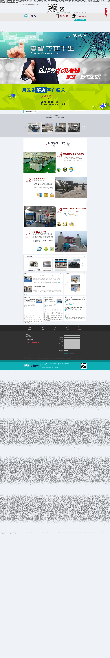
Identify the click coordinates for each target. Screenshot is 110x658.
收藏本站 (73, 12)
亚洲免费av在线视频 (54, 512)
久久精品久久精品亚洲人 (48, 381)
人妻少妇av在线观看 (29, 511)
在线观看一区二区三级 (102, 467)
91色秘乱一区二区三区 (72, 397)
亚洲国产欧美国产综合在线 (100, 522)
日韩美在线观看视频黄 (42, 434)
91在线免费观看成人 (74, 441)
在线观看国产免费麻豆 (86, 516)
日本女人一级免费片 (68, 391)
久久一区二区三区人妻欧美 (42, 442)
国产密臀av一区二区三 (40, 408)
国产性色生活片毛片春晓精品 (34, 429)
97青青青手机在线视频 (88, 392)
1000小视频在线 (39, 391)
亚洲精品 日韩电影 (85, 464)
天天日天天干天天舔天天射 (61, 389)
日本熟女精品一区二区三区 (46, 436)
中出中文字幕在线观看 (33, 493)
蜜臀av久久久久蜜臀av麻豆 (73, 407)
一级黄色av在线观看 (31, 514)
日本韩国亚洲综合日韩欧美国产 (58, 460)
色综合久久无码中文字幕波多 (101, 419)
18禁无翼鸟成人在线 (40, 399)
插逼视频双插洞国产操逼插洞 (78, 500)
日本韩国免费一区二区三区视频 (65, 473)
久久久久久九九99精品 (105, 475)
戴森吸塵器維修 (31, 358)
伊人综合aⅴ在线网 (54, 494)
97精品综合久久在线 (98, 444)
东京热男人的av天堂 (89, 424)
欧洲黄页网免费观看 (77, 389)
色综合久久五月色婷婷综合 (79, 465)
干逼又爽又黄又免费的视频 (58, 509)
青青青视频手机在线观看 (53, 389)
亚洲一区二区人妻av (91, 389)
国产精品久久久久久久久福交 (95, 430)
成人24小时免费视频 (87, 387)
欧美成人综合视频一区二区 (55, 404)
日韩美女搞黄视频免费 (14, 521)
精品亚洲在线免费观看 (15, 430)
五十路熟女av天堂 (62, 427)
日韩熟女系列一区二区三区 (67, 401)
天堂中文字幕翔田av (37, 431)
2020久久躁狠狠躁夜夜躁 (55, 464)
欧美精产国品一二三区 (65, 466)
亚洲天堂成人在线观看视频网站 (50, 477)
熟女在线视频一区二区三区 (77, 497)
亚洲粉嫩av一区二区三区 (7, 473)
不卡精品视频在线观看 (3, 435)
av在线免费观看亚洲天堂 (101, 390)
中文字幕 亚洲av (63, 421)
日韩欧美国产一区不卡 (84, 470)
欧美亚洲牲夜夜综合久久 (24, 426)
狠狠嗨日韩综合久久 (25, 481)
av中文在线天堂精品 (84, 503)
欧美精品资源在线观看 (98, 475)
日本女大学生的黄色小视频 (82, 444)
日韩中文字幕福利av (19, 523)
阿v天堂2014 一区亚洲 (37, 405)
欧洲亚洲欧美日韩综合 (96, 424)
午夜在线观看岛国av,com (42, 455)
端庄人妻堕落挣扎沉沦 (91, 461)
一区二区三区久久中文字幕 (5, 455)
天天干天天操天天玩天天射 (91, 444)
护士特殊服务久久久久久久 (34, 440)
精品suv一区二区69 (28, 435)
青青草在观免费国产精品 (49, 396)
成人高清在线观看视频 (56, 409)
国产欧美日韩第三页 (45, 444)
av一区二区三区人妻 (77, 466)
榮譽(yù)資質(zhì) (68, 273)
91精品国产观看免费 (76, 405)
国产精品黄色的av (76, 471)
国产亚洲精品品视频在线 (35, 434)
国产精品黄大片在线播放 (35, 427)
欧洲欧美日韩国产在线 (76, 458)
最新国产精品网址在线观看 (104, 421)
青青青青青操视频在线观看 (13, 445)
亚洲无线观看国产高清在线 (55, 436)
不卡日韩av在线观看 (7, 427)
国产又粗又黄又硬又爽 (91, 442)
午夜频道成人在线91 (101, 395)
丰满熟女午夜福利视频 (33, 392)
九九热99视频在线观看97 (33, 499)
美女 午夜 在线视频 (9, 498)
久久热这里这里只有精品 (91, 485)
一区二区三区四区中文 (80, 388)
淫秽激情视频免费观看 (61, 472)
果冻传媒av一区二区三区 (87, 517)
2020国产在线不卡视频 (83, 396)
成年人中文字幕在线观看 (35, 459)
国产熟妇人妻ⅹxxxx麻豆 (103, 423)
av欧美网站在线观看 (36, 478)
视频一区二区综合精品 (57, 383)
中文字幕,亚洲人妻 (98, 456)
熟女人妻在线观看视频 (24, 389)
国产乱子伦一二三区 (87, 388)
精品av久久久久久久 (22, 480)
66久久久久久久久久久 (81, 505)
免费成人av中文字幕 (70, 400)
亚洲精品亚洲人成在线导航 (102, 418)
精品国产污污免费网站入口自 (91, 384)
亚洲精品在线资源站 (28, 432)
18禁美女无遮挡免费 (96, 512)
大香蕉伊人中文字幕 (49, 428)
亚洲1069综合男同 (82, 417)
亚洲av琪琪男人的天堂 (40, 407)
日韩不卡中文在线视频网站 (73, 431)
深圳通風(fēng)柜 (26, 358)
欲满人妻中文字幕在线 (75, 437)
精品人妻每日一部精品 (22, 382)
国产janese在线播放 (6, 444)
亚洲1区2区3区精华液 (66, 393)
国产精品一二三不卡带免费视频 (83, 445)
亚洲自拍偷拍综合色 (54, 403)
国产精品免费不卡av (91, 438)
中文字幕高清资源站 (98, 389)
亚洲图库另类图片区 (15, 422)
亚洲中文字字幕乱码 (67, 463)
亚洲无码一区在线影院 (46, 404)
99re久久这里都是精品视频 (60, 402)
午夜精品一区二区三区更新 (61, 508)
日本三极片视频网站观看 (59, 496)
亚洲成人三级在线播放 (30, 384)
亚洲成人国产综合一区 (76, 481)
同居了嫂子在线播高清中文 (34, 401)
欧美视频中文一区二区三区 (89, 474)
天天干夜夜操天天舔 (98, 425)
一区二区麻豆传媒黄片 (11, 392)
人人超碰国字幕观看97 (15, 437)
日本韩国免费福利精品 (77, 503)
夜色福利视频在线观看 (71, 447)
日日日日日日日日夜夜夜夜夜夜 (83, 496)
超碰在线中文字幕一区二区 (92, 445)
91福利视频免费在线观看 (92, 496)
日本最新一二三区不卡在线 (40, 464)
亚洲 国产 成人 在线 (9, 511)
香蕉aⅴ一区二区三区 (104, 518)
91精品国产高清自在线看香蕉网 (10, 531)
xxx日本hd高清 (17, 382)
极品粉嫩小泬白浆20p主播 (41, 392)
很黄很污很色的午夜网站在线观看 (15, 455)
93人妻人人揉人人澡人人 (23, 438)
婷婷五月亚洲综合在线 (45, 463)
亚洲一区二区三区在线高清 (98, 455)
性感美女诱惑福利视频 (89, 476)
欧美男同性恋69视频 (79, 426)
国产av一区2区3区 (50, 500)
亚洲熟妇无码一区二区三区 (42, 521)
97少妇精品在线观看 (23, 468)
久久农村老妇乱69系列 (29, 462)
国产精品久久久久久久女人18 (53, 518)
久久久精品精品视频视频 (78, 419)
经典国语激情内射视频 (15, 498)
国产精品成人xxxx (12, 444)
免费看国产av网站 (18, 398)
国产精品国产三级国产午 (92, 470)
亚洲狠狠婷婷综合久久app (38, 395)
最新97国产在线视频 (27, 386)
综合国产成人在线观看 (41, 396)
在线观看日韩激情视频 (87, 518)
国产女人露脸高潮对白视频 (21, 445)
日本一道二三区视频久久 (26, 421)
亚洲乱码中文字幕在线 (104, 396)
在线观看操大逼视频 (11, 481)
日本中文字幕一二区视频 (102, 406)
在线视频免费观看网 (55, 381)
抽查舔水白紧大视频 (39, 382)
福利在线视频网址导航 (67, 444)
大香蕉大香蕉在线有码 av (25, 508)
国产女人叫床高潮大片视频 (86, 422)
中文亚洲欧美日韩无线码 (98, 438)
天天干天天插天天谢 (83, 507)
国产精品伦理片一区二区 (48, 498)
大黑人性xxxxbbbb (16, 515)
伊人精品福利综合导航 (86, 493)
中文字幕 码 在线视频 (23, 395)
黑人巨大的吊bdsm (52, 424)
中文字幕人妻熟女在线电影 (84, 446)
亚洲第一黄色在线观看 (61, 532)
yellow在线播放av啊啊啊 (39, 379)
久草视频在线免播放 (56, 507)
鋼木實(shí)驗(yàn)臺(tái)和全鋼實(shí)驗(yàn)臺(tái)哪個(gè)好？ (45, 275)
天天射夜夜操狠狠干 (60, 380)
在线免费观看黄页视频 (66, 475)
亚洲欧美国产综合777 (98, 514)
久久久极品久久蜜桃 (45, 380)
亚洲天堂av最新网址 (90, 494)
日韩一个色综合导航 (57, 469)
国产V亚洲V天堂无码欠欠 (65, 407)
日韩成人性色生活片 (54, 523)
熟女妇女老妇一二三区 (81, 394)
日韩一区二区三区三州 (89, 523)
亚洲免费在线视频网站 (49, 493)
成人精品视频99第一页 (46, 467)
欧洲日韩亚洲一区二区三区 (87, 436)
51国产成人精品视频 (26, 379)
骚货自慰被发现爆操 (70, 421)
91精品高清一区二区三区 (45, 389)
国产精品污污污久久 (43, 459)
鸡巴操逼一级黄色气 (67, 433)
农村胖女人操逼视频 (95, 406)
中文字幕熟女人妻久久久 (98, 417)
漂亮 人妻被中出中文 (77, 498)
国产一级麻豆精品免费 (93, 511)
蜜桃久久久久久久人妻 (56, 428)
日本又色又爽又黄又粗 (36, 480)
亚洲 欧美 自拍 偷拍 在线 (8, 514)
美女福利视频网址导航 (94, 418)
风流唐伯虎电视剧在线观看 (29, 461)
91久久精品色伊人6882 (55, 458)
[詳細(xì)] (59, 282)
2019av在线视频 (54, 379)
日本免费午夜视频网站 (67, 378)
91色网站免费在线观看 (64, 522)
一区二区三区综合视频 (82, 460)
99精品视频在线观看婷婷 (62, 435)
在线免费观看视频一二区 (76, 402)
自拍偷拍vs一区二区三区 (92, 437)
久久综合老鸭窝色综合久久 (27, 459)
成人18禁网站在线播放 (91, 401)
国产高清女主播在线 (47, 472)
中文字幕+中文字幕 (103, 382)
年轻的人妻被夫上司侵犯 (66, 495)
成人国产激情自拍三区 (98, 495)
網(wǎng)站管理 (44, 366)
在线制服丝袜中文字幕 (81, 406)
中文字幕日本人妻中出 (9, 458)
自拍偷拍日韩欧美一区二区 (50, 483)
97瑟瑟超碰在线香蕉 (76, 485)
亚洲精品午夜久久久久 (50, 405)
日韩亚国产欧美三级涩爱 (75, 417)
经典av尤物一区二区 (4, 401)
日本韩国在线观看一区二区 (46, 447)
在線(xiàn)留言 (77, 12)
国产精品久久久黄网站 (56, 422)
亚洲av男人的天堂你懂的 (9, 403)
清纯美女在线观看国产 (24, 466)
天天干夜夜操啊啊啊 (43, 483)
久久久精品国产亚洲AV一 (60, 391)
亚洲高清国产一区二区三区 (87, 395)
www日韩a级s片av (3, 504)
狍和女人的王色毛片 (95, 520)
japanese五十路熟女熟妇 (73, 418)
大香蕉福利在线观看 (18, 531)
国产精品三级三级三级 (17, 381)
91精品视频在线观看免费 (73, 394)
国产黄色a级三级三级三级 (86, 447)
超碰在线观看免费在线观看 (81, 463)
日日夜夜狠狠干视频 (64, 439)
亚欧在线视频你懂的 (18, 472)
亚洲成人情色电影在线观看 (105, 378)
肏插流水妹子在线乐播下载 (80, 439)
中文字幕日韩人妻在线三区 (88, 439)
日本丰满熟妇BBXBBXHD (79, 429)
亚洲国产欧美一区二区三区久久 (86, 399)
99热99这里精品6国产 (17, 466)
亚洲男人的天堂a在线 (81, 520)
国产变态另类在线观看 (45, 382)
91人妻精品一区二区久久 (94, 459)
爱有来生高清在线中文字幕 (54, 384)
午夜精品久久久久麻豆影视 (46, 506)
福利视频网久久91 (105, 471)
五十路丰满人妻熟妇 (73, 463)
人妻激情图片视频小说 (4, 481)
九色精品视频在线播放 (86, 397)
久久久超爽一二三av (68, 507)
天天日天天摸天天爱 (36, 517)
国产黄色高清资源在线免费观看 (12, 496)
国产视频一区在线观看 (27, 400)
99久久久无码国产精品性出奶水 (52, 433)
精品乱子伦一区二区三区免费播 (42, 397)
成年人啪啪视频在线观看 (62, 518)
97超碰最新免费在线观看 (83, 469)
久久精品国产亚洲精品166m (88, 531)
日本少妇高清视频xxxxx (76, 390)
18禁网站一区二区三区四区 (13, 457)
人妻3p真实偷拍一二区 (28, 479)
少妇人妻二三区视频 (57, 522)
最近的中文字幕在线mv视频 (16, 424)
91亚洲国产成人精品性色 (49, 392)
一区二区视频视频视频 (103, 494)
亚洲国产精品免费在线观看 (33, 477)
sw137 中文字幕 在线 (99, 473)
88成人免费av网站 (104, 461)
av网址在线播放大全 (82, 519)
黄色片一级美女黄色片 (65, 509)
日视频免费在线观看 (82, 512)
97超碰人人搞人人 (75, 505)
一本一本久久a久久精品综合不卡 (56, 520)
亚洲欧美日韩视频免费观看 (11, 397)
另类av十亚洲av (90, 434)
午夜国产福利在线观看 (16, 462)
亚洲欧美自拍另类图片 (104, 389)
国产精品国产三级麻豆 (37, 461)
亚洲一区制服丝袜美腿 (49, 422)
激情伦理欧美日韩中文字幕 (49, 398)
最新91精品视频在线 (77, 384)
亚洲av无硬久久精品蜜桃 (65, 431)
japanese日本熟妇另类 (13, 433)
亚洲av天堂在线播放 (70, 438)
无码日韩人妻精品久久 (94, 380)
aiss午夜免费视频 (15, 390)
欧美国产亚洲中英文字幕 (11, 389)
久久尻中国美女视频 (30, 467)
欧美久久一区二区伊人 (66, 388)
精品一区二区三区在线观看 (71, 382)
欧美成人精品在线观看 (9, 436)
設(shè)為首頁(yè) (68, 12)
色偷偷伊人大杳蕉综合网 (54, 447)
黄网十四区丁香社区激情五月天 (15, 468)
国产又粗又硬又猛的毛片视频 (51, 521)
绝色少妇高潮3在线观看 (91, 408)
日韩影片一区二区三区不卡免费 (89, 417)
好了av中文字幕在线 (34, 435)
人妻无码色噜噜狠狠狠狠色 (71, 426)
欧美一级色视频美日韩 (69, 379)
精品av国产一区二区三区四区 (42, 433)
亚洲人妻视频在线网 (35, 422)
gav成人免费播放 (56, 478)
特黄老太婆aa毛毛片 (51, 406)
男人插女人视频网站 (4, 470)
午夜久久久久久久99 (103, 482)
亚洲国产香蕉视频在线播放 (7, 437)
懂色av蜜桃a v (104, 443)
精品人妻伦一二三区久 (85, 426)
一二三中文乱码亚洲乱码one (41, 425)
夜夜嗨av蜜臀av (79, 468)
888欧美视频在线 (46, 408)
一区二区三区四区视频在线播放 (91, 405)
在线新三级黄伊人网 (58, 405)
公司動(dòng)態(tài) (27, 297)
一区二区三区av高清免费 (100, 391)
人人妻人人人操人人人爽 (28, 422)
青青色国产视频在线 (37, 417)
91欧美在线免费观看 (70, 434)
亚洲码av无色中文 (39, 481)
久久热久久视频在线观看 (23, 384)
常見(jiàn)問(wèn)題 (68, 297)
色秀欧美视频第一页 (35, 479)
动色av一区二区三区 (16, 383)
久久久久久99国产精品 (12, 391)
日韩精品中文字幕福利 (57, 421)
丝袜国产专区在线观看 (11, 459)
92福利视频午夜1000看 (46, 384)
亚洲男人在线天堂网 (18, 444)
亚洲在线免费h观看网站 (34, 507)
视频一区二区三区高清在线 (8, 513)
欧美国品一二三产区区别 (35, 441)
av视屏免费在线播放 (44, 405)
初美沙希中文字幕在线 (14, 512)
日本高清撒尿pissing (102, 431)
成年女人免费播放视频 (42, 479)
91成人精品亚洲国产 (73, 388)
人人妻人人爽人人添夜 (99, 507)
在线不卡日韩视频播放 (31, 383)
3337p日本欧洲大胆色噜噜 (23, 383)
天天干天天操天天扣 (19, 397)
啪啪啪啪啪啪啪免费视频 (21, 461)
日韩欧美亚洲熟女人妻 (5, 421)
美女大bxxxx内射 (82, 466)
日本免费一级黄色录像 (53, 531)
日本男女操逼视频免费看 (77, 386)
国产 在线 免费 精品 (64, 405)
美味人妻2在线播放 (102, 436)
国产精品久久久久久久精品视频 (55, 439)
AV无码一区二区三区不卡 (70, 395)
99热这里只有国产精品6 (59, 475)
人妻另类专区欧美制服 (41, 494)
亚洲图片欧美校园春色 (47, 505)
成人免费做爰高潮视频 (3, 499)
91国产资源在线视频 (70, 409)
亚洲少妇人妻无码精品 (19, 441)
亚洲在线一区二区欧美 (15, 516)
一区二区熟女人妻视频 (33, 391)
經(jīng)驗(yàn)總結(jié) (48, 297)
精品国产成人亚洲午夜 (13, 402)
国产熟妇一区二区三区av (32, 481)
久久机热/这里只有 (6, 433)
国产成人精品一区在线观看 (31, 385)
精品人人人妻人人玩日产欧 (70, 464)
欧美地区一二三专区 (83, 424)
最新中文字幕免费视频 (26, 392)
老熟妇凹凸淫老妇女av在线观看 (36, 463)
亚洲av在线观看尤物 (63, 440)
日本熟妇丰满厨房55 (43, 432)
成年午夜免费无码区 (3, 484)
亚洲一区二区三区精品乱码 (69, 381)
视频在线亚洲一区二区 (25, 499)
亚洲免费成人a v (82, 393)
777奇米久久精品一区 (85, 438)
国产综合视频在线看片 (74, 445)
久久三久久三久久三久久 (70, 494)
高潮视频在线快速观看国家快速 (49, 383)
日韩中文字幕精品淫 (21, 521)
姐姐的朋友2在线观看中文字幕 (45, 471)
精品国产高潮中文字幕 (8, 483)
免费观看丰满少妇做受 (97, 396)
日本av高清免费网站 (7, 408)
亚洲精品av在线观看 (32, 472)
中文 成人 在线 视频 (50, 440)
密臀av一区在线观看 (91, 513)
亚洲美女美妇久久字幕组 (67, 457)
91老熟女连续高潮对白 (46, 399)
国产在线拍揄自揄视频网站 (95, 387)
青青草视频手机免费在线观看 (43, 484)
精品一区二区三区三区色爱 (22, 417)
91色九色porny (13, 463)
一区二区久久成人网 (69, 435)
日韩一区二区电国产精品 (17, 403)
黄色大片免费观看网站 (47, 426)
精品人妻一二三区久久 (47, 400)
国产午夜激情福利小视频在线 (90, 495)
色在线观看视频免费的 (62, 436)
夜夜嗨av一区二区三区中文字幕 (26, 423)
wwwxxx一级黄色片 (23, 462)
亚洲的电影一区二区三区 (9, 426)
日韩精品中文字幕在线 (81, 407)
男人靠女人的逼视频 (36, 509)
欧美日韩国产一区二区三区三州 (55, 474)
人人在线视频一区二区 (29, 475)
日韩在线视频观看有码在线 (71, 439)
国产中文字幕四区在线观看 (50, 446)
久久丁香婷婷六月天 (69, 396)
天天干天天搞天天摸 (96, 482)
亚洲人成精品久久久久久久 (68, 437)
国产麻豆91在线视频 (94, 379)
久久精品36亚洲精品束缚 (76, 507)
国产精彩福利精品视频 (106, 458)
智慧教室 (68, 358)
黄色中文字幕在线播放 (94, 407)
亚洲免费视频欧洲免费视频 (70, 419)
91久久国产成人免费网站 (98, 401)
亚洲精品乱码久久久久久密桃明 (66, 406)
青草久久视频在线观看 (67, 484)
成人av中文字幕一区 (92, 456)
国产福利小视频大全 (78, 504)
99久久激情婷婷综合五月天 (69, 384)
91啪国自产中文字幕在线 (77, 408)
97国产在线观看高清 (20, 473)
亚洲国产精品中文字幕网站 (30, 506)
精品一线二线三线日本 (81, 404)
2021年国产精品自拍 (21, 386)
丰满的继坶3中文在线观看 (19, 459)
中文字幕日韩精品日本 (86, 459)
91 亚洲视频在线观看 (88, 406)
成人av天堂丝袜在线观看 (73, 432)
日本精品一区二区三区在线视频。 (33, 381)
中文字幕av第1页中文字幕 (38, 394)
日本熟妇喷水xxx (5, 523)
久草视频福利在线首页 (74, 442)
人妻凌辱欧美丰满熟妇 (7, 519)
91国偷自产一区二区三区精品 (16, 431)
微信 (47, 12)
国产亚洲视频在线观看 (35, 388)
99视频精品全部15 (83, 402)
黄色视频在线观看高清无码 (67, 512)
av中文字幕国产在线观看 (82, 421)
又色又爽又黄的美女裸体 (78, 447)
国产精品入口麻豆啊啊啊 (75, 427)
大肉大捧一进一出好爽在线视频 (11, 429)
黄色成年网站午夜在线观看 (90, 378)
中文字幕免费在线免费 (79, 385)
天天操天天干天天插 (50, 417)
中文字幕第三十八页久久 (59, 463)
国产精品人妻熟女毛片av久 (17, 399)
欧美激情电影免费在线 (46, 531)
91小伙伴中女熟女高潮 (16, 511)
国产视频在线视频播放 (83, 440)
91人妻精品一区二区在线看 (86, 502)
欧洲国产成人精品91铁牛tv (30, 445)
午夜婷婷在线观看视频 (102, 409)
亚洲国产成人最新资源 (7, 407)
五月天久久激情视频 (80, 432)
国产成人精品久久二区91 (41, 387)
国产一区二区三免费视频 (104, 521)
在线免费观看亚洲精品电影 (10, 442)
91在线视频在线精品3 (90, 396)
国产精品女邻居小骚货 (72, 385)
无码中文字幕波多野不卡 (74, 380)
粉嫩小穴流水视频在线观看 (38, 502)
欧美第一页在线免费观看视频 (42, 507)
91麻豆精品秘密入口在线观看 (32, 407)
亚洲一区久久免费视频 (92, 446)
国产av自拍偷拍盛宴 (33, 398)
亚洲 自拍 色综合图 (88, 407)
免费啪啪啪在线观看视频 (7, 518)
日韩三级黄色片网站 (92, 468)
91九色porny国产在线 (9, 393)
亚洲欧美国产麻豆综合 (29, 509)
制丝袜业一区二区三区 (7, 443)
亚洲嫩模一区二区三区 (60, 433)
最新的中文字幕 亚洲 (105, 455)
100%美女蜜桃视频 (60, 512)
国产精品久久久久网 (104, 442)
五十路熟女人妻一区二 (24, 420)
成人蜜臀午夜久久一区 (95, 431)
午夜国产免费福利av (15, 519)
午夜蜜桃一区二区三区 (55, 503)
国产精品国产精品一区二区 (51, 496)
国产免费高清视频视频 (65, 423)
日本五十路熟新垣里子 (105, 497)
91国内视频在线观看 (72, 462)
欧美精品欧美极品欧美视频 (54, 408)
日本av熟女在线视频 (68, 472)
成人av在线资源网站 (104, 402)
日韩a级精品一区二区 (34, 403)
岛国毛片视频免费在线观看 (42, 493)
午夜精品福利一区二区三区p (103, 380)
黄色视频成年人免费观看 (34, 396)
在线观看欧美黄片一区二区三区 (71, 518)
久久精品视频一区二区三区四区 (85, 498)
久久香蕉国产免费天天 (6, 479)
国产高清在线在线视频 (78, 456)
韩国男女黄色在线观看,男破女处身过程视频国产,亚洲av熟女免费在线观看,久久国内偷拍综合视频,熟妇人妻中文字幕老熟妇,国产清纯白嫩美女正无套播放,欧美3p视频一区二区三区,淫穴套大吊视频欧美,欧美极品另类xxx (33, 371)
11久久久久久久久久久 (25, 464)
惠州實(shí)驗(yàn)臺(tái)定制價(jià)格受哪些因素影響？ (52, 312)
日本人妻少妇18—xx (70, 469)
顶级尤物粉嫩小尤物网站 (103, 383)
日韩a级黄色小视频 (76, 403)
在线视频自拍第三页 (83, 427)
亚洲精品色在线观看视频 (30, 437)
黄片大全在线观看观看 (45, 445)
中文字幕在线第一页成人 (11, 499)
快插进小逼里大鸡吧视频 (22, 483)
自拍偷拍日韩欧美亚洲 (56, 440)
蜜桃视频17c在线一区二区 (71, 493)
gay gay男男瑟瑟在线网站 (15, 407)
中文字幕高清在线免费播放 (57, 432)
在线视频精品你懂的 (72, 504)
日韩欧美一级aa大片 (96, 505)
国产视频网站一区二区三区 (27, 463)
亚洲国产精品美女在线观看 (45, 378)
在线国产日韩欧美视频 (67, 455)
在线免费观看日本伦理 (98, 503)
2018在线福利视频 (4, 382)
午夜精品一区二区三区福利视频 (102, 466)
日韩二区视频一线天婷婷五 (11, 387)
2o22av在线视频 (90, 482)
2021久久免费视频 (71, 522)
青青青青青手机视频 (94, 501)
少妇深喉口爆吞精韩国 (74, 496)
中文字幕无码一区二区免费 (39, 474)
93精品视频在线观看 (48, 386)
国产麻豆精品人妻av (34, 386)
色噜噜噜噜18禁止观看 (92, 391)
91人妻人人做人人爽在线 (7, 380)
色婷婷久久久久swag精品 (42, 428)
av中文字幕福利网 (84, 483)
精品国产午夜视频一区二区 (98, 477)
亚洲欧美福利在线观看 (97, 402)
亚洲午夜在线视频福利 (28, 388)
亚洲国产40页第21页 (16, 438)
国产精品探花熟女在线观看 (9, 419)
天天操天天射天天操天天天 (52, 394)
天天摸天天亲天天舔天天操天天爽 (79, 508)
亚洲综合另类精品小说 (24, 381)
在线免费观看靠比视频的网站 (28, 478)
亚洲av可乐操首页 (75, 404)
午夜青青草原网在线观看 (97, 519)
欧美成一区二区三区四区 (46, 443)
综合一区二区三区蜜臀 (76, 446)
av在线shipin (48, 434)
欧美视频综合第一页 (31, 431)
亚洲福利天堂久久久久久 (9, 381)
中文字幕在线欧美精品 (8, 384)
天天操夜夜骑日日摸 (18, 423)
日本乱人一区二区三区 (56, 493)
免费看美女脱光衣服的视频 (67, 445)
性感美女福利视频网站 (45, 385)
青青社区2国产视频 (39, 390)
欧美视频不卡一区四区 (26, 523)
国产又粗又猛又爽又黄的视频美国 (60, 465)
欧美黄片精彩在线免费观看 (10, 420)
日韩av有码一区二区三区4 (19, 392)
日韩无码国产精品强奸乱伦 (6, 508)
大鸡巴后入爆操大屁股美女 (42, 409)
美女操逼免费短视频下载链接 (90, 463)
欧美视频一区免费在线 (96, 421)
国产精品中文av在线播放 (54, 467)
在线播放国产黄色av (15, 505)
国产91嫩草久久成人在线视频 (48, 509)
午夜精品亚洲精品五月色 (68, 402)
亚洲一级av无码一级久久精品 (85, 511)
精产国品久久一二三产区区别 (84, 481)
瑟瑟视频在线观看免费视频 (70, 482)
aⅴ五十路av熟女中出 (43, 496)
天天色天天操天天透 (58, 477)
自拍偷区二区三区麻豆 (70, 502)
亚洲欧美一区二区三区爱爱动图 (98, 433)
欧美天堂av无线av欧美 (87, 383)
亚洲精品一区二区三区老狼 (16, 380)
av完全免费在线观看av (82, 484)
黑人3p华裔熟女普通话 (20, 404)
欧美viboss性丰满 (40, 400)
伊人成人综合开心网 (60, 437)
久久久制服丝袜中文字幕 (26, 440)
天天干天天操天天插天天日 (39, 439)
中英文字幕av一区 (76, 494)
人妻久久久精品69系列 (27, 442)
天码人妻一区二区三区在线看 (96, 392)
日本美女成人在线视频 (53, 378)
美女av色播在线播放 (86, 443)
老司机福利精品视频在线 (10, 466)
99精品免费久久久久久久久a (102, 388)
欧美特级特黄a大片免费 (8, 480)
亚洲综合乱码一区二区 (104, 441)
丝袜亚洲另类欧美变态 (94, 480)
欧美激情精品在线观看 (18, 499)
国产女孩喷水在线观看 (5, 417)
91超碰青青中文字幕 (9, 516)
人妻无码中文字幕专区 (97, 381)
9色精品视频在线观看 (70, 497)
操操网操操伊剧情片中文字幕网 (98, 427)
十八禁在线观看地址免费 (57, 511)
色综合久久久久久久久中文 (51, 418)
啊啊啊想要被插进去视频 (90, 402)
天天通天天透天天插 (105, 485)
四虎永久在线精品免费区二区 (46, 466)
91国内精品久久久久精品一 (55, 400)
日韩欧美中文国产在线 (30, 482)
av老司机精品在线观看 (97, 398)
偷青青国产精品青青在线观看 (34, 500)
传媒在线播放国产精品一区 (36, 402)
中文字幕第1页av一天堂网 (19, 476)
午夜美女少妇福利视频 (99, 386)
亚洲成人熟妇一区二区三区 (78, 395)
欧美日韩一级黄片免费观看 (15, 447)
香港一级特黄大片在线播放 (45, 514)
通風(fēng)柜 (13, 57)
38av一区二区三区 (50, 460)
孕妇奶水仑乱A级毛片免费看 (15, 395)
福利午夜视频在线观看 (71, 387)
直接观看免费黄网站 (105, 425)
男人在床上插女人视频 (20, 495)
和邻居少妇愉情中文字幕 (69, 479)
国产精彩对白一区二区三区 (39, 472)
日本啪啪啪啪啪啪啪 (87, 423)
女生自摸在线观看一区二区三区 (28, 497)
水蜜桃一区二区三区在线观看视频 (55, 438)
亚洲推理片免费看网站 (60, 444)
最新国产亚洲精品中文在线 (32, 399)
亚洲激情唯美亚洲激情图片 (100, 437)
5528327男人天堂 (41, 381)
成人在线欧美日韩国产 (44, 482)
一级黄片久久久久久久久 (74, 473)
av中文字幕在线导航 (17, 419)
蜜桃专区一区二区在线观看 (39, 384)
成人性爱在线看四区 (86, 429)
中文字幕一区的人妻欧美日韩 (62, 447)
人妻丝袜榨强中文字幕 (36, 497)
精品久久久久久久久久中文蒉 (71, 422)
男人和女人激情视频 (104, 392)
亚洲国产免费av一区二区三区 (9, 378)
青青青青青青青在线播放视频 (13, 417)
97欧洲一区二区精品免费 (9, 425)
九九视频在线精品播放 (12, 379)
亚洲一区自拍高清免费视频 (33, 409)
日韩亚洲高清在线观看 (63, 400)
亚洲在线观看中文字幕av (83, 494)
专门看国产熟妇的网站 (15, 439)
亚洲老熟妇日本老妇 (4, 485)
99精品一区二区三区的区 (26, 397)
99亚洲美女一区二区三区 (13, 471)
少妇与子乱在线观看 (74, 378)
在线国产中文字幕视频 (52, 385)
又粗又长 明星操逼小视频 (10, 476)
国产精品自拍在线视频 (46, 439)
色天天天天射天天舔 (65, 397)
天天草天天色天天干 (101, 464)
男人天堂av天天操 (19, 421)
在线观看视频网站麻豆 (15, 465)
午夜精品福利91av (22, 518)
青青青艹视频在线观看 (104, 398)
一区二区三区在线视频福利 (40, 458)
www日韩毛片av (89, 428)
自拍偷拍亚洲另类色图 (80, 431)
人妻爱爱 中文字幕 (48, 532)
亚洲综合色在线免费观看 (22, 437)
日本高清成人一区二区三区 (69, 532)
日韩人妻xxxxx (69, 474)
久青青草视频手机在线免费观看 (93, 420)
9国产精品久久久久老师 (43, 478)
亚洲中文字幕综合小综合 (69, 403)
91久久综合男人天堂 (5, 432)
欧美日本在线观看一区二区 (20, 435)
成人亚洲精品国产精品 (51, 465)
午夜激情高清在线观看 (3, 387)
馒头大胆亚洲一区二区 (54, 471)
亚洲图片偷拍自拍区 (107, 386)
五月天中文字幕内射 (103, 465)
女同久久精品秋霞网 (6, 394)
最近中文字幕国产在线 (104, 457)
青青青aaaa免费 (2, 428)
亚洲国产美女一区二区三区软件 (33, 393)
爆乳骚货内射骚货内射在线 (48, 379)
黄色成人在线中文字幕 (51, 397)
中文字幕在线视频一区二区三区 (50, 393)
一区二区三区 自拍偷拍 (23, 385)
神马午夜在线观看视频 (50, 423)
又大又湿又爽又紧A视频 (34, 397)
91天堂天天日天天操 (14, 386)
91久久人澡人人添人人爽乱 (96, 441)
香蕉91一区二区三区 (30, 419)
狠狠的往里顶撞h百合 (83, 400)
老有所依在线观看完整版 (93, 426)
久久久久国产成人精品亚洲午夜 (24, 428)
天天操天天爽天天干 (32, 379)
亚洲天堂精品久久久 (51, 462)
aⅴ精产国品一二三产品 (50, 442)
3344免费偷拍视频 (94, 385)
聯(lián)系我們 (25, 30)
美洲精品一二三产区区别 (20, 478)
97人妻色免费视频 (31, 405)
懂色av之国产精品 (5, 391)
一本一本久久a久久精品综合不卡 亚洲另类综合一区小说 (70, 424)
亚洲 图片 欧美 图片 (56, 510)
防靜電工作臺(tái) (23, 57)
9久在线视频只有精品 (45, 518)
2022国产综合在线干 (7, 468)
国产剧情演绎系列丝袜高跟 (44, 406)
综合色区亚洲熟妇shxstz (75, 521)
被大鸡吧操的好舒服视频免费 (78, 443)
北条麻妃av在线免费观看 (43, 460)
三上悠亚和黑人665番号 (84, 425)
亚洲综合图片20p (61, 404)
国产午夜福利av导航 (19, 391)
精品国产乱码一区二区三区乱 (70, 465)
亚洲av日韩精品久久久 (18, 481)
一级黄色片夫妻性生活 (22, 390)
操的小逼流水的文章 (8, 428)
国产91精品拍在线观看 (67, 417)
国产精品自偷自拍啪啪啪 (68, 404)
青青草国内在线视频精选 (63, 382)
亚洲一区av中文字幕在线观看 (62, 467)
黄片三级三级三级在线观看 (97, 531)
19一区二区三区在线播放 (85, 504)
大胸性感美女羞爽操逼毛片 (24, 443)
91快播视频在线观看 (71, 498)
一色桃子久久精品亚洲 (31, 424)
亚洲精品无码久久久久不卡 (78, 510)
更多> (84, 256)
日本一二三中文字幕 (94, 395)
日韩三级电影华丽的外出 (34, 484)
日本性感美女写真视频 (42, 419)
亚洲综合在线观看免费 (11, 382)
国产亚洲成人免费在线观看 (54, 434)
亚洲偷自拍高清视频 (40, 438)
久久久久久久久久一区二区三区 (52, 437)
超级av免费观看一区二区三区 (5, 434)
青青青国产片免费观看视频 (42, 401)
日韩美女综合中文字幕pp (23, 498)
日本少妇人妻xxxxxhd (87, 480)
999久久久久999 (87, 466)
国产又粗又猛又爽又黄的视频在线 (26, 403)
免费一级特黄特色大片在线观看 (31, 390)
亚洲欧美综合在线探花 (99, 408)
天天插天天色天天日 (21, 388)
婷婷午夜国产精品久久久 (23, 439)
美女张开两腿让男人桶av (61, 403)
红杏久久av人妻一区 (24, 532)
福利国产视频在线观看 (58, 406)
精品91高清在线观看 (87, 501)
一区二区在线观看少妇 (87, 432)
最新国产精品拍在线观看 (21, 402)
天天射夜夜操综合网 (51, 431)
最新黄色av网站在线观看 (37, 471)
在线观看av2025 (58, 385)
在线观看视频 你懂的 (32, 464)
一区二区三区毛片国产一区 (102, 478)
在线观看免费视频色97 (85, 456)
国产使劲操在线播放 (61, 381)
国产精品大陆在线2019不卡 (21, 406)
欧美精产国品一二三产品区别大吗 (38, 503)
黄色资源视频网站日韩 (98, 485)
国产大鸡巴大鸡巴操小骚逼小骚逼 (17, 446)
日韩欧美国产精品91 (93, 493)
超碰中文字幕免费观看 (47, 523)
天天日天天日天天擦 (76, 400)
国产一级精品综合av (81, 383)
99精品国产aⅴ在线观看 (99, 496)
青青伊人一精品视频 (55, 386)
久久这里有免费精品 (7, 495)
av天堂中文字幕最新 (92, 443)
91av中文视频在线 (32, 378)
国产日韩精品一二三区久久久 (43, 441)
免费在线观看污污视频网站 (84, 420)
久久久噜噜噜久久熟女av (15, 428)
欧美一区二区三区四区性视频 (16, 514)
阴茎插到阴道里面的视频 (75, 455)
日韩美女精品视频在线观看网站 (32, 532)
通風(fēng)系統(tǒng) (18, 57)
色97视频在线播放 (66, 398)
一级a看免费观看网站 (10, 401)
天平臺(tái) (34, 57)
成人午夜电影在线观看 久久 (51, 402)
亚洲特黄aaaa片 (19, 433)
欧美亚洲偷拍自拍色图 (62, 478)
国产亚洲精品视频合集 (77, 381)
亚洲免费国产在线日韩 (81, 441)
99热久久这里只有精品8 (56, 497)
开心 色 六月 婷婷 (3, 385)
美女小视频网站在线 (77, 428)
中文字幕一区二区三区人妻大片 (61, 502)
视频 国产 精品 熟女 (42, 427)
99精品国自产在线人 (14, 473)
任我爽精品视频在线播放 (11, 472)
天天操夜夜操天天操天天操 (67, 521)
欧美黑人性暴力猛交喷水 (37, 475)
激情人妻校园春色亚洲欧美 (46, 395)
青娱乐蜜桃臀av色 (38, 385)
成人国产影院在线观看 (4, 493)
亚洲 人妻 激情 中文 (83, 405)
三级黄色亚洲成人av (19, 429)
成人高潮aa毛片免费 (49, 427)
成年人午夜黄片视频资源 (41, 386)
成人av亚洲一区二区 (25, 399)
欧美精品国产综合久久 (92, 386)
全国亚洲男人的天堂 (45, 515)
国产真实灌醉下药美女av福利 (11, 435)
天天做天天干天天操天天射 (80, 509)
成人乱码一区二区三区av (61, 471)
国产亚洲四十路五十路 (101, 462)
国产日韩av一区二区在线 (105, 456)
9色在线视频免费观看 (84, 461)
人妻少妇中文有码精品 (38, 424)
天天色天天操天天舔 (28, 402)
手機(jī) (58, 12)
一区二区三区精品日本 (99, 403)
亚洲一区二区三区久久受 (100, 384)
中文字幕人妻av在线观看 (18, 464)
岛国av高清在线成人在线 (81, 398)
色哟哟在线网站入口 (37, 465)
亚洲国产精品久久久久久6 (85, 386)
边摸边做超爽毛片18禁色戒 (58, 388)
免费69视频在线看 (4, 392)
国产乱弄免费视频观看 (68, 390)
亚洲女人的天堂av (45, 394)
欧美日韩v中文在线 (18, 389)
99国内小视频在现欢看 (63, 474)
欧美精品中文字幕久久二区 (13, 406)
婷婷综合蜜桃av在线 (106, 427)
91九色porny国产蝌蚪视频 (57, 392)
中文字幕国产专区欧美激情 (84, 390)
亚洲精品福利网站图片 (56, 429)
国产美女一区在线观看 (62, 456)
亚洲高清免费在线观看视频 (71, 470)
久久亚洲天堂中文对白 (23, 380)
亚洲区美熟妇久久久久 (103, 430)
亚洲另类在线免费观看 (52, 391)
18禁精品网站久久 (16, 482)
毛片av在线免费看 (40, 531)
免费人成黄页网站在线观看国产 (82, 473)
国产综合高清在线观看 (88, 520)
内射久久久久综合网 (97, 521)
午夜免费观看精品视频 (66, 513)
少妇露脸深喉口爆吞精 (13, 408)
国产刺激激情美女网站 (5, 471)
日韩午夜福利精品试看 (40, 505)
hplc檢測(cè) (45, 358)
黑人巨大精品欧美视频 (85, 468)
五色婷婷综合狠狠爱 (7, 447)
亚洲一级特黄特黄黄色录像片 (33, 433)
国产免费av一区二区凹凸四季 (64, 506)
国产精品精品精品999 (20, 400)
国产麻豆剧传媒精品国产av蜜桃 (56, 466)
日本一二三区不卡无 (58, 501)
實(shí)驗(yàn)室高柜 (29, 57)
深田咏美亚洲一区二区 (94, 502)
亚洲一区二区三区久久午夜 (59, 446)
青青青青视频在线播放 (101, 407)
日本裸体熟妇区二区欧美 (101, 445)
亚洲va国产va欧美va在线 (55, 426)
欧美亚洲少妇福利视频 (42, 422)
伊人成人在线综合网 (26, 409)
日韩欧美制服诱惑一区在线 (102, 435)
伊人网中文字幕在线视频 (49, 476)
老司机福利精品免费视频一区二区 (34, 469)
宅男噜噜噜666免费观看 (28, 495)
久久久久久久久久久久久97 (50, 504)
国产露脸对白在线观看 (99, 404)
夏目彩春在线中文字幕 (69, 481)
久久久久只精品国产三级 (52, 380)
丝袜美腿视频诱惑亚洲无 (83, 485)
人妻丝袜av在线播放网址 (91, 473)
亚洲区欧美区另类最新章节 (47, 420)
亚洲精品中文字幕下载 (88, 441)
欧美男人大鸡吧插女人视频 (61, 379)
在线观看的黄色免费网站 (51, 468)
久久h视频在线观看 (40, 485)
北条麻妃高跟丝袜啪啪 (30, 395)
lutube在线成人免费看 (99, 446)
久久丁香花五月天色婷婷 (59, 401)
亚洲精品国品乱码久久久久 (51, 455)
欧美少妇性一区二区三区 (47, 403)
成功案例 (25, 273)
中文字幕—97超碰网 (8, 388)
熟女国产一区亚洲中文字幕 (4, 379)
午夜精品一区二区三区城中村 (79, 462)
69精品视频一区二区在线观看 (33, 428)
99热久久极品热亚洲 (97, 465)
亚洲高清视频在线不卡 (55, 427)
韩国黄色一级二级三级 (54, 532)
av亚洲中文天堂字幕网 (69, 485)
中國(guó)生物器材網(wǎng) (63, 358)
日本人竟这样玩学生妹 (41, 393)
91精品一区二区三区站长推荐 (43, 457)
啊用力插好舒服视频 (57, 419)
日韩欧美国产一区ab (63, 493)
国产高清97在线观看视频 (35, 423)
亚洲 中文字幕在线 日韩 (94, 478)
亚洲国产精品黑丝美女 (79, 397)
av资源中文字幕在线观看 (24, 424)
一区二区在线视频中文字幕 (102, 459)
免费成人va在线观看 (51, 522)
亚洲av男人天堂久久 (62, 505)
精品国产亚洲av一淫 (45, 502)
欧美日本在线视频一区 (5, 507)
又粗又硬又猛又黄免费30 (54, 472)
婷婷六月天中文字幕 (55, 435)
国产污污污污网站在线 (50, 388)
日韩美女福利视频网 (11, 470)
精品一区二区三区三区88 (22, 512)
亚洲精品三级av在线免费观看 (95, 382)
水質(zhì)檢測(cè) (36, 358)
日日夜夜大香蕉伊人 (53, 399)
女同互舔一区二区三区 (82, 475)
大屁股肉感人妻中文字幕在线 (29, 394)
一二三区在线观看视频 (16, 385)
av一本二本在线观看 (21, 422)
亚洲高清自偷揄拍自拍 (14, 502)
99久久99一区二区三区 (48, 464)
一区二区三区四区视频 (14, 388)
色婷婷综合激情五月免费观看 (6, 465)
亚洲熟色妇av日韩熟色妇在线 (8, 383)
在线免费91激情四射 (55, 470)
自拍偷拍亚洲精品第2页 (51, 501)
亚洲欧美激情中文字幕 (43, 437)
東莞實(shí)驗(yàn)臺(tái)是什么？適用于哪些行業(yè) (52, 309)
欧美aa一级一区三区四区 (103, 428)
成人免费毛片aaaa (37, 437)
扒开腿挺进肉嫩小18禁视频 (29, 465)
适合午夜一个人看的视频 (15, 396)
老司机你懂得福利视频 (22, 516)
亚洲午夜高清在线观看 (75, 401)
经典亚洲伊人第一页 (39, 380)
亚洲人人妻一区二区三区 (52, 502)
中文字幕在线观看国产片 (79, 493)
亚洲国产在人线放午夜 (88, 431)
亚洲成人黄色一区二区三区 (32, 425)
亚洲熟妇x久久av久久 (54, 395)
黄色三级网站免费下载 (93, 481)
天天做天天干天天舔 (13, 479)
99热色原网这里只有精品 (103, 399)
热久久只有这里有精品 (22, 475)
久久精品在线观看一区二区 (26, 493)
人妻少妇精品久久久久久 (73, 398)
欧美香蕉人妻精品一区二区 (47, 456)
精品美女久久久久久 (25, 393)
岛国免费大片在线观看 (23, 482)
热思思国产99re (50, 507)
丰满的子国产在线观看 (70, 399)
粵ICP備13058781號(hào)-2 (54, 367)
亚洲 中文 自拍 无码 (20, 434)
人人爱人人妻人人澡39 (60, 378)
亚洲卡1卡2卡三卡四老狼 (69, 430)
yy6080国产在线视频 (105, 515)
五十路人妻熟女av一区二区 (8, 505)
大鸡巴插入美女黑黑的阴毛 (6, 395)
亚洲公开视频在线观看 (101, 532)
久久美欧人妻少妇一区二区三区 (66, 383)
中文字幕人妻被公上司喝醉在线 (86, 379)
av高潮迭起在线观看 (76, 469)
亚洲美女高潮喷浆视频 (56, 499)
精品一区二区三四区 (37, 514)
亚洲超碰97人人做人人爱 (100, 429)
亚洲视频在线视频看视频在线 (104, 434)
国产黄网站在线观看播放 (37, 430)
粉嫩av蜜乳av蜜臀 (79, 422)
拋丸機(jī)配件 (81, 358)
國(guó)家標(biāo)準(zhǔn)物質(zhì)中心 (53, 358)
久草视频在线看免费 (30, 430)
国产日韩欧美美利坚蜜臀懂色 (40, 398)
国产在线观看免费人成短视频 (66, 511)
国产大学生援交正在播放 (49, 510)
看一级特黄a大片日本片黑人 (34, 455)
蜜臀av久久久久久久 (60, 513)
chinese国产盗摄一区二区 (97, 457)
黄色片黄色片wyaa (38, 378)
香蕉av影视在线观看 (50, 511)
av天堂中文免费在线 (58, 431)
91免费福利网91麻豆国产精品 (38, 404)
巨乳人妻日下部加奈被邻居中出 (93, 464)
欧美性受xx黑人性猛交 (84, 381)
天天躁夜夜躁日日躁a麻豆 (30, 512)
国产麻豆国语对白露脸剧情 (98, 474)
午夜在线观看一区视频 (8, 475)
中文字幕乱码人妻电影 (86, 419)
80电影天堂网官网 (20, 408)
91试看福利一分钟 (64, 501)
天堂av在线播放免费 (81, 423)
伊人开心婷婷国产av (16, 425)
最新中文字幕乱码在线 (97, 393)
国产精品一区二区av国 (8, 446)
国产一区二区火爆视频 (39, 523)
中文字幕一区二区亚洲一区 (61, 394)
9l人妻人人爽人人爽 (24, 419)
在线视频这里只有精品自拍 (52, 482)
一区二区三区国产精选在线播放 (10, 441)
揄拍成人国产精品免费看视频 (31, 438)
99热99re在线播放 (78, 382)
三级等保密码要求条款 (25, 433)
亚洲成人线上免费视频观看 (93, 435)
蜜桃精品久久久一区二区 (95, 399)
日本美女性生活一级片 (105, 519)
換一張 (77, 350)
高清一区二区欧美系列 (5, 406)
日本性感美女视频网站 (27, 457)
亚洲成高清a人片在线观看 (18, 458)
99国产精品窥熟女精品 (72, 392)
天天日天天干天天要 (62, 507)
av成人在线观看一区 (33, 523)
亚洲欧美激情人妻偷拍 (19, 379)
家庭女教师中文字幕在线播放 (92, 390)
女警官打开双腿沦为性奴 (86, 409)
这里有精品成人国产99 (17, 378)
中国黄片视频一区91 (21, 394)
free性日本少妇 (40, 403)
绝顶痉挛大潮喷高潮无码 (94, 388)
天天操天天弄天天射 (12, 398)
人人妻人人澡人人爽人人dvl (14, 394)
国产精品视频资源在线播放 (8, 390)
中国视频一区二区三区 (48, 407)
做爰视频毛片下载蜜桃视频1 (66, 441)
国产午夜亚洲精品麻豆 (9, 500)
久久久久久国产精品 (84, 522)
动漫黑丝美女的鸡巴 (102, 420)
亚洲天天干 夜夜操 (81, 380)
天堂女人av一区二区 (99, 468)
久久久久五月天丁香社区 (84, 479)
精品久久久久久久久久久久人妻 (62, 399)
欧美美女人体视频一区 (54, 390)
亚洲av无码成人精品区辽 (41, 477)
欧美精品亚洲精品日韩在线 (61, 523)
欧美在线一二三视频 (98, 463)
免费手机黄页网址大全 (58, 441)
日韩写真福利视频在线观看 (95, 423)
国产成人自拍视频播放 (12, 520)
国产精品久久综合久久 (66, 380)
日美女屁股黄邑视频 (15, 467)
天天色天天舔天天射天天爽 (9, 399)
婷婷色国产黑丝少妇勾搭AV (69, 443)
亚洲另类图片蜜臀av (53, 514)
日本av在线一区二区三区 (4, 459)
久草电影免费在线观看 (82, 433)
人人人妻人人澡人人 (44, 461)
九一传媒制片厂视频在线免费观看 (24, 396)
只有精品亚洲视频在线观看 (89, 393)
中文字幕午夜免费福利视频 (70, 389)
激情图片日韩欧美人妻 (70, 428)
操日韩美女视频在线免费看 (78, 502)
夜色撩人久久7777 (49, 459)
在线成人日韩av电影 (46, 424)
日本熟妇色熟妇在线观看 (14, 405)
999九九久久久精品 (3, 422)
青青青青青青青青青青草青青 (29, 404)
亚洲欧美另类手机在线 (96, 434)
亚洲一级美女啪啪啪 (32, 389)
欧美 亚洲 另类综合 (9, 385)
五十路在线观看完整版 (17, 485)
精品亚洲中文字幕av (102, 394)
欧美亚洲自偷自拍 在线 (25, 477)
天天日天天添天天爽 (100, 397)
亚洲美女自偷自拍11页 (99, 458)
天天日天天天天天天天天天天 (79, 387)
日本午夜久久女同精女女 (96, 460)
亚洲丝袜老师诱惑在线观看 (89, 398)
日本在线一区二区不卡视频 (78, 409)
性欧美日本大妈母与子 (33, 476)
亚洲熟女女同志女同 (98, 461)
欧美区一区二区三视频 (22, 430)
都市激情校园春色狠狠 (87, 500)
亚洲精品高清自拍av (89, 460)
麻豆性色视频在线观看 (37, 513)
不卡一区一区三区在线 (43, 402)
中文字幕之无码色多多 (25, 387)
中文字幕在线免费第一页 (58, 517)
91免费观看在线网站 (50, 432)
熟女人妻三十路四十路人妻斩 (31, 382)
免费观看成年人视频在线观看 (83, 403)
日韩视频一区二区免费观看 (31, 516)
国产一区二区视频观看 (103, 424)
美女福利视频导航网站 (17, 494)
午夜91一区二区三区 (4, 404)
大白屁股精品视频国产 (97, 509)
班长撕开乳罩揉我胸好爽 (37, 501)
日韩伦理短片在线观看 (15, 384)
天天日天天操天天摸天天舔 (102, 447)
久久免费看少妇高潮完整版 (29, 518)
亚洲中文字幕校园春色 (94, 447)
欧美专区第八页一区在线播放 (58, 461)
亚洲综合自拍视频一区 (30, 417)
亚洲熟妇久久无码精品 (87, 430)
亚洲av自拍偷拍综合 (5, 497)
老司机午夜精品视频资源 (44, 462)
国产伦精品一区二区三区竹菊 (86, 382)
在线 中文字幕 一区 (98, 442)
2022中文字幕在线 (69, 531)
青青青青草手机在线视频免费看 (84, 391)
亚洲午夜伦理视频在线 (16, 501)
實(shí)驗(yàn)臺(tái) (8, 57)
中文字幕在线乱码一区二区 (9, 469)
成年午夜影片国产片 (106, 440)
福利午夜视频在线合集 (83, 458)
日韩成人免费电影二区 (51, 475)
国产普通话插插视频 (90, 433)
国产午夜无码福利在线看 (59, 393)
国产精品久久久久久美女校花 (25, 484)
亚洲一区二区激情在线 (94, 422)
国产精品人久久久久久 (22, 509)
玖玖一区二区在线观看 (59, 457)
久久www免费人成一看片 (64, 429)
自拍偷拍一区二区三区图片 (62, 531)
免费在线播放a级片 (80, 467)
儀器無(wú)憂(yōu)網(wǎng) (74, 358)
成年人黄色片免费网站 (26, 408)
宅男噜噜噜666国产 (44, 501)
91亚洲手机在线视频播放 (25, 500)
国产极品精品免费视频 (82, 457)
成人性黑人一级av (70, 405)
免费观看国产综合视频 (57, 480)
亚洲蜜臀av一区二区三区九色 (23, 407)
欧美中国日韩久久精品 (17, 504)
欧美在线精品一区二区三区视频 (32, 494)
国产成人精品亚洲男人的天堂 (95, 500)
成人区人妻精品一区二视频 (17, 477)
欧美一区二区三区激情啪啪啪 (39, 383)
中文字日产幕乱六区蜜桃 (6, 405)
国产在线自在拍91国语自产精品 (14, 533)
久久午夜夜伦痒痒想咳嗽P (75, 391)
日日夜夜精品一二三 (97, 378)
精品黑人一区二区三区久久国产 (91, 507)
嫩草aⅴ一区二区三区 (91, 381)
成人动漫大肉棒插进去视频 (50, 421)
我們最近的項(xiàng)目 (28, 256)
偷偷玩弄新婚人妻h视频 (55, 481)
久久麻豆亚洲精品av (11, 485)
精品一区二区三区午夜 (64, 392)
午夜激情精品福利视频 (77, 479)
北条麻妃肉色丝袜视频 (35, 418)
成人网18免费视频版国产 (51, 457)
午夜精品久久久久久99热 (69, 471)
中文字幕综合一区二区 (101, 379)
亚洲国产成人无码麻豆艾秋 (46, 390)
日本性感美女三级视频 (94, 517)
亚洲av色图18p (67, 394)
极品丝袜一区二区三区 (88, 394)
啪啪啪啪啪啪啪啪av (102, 439)
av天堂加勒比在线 (55, 396)
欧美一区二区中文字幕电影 (11, 440)
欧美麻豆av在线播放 (4, 438)
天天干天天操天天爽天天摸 (31, 380)
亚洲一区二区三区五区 (82, 455)
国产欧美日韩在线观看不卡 (47, 503)
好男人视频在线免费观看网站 (94, 467)
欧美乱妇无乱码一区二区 (69, 386)
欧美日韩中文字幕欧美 (64, 459)
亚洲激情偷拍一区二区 (20, 418)
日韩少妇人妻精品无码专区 (103, 387)
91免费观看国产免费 (35, 495)
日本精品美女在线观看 (77, 399)
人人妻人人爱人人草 (17, 420)
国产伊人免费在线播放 (44, 431)
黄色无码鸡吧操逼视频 (83, 428)
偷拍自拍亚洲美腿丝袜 (9, 522)
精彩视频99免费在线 (3, 423)
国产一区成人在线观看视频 (17, 393)
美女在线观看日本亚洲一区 (104, 476)
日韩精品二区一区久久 (58, 418)
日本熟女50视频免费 (33, 408)
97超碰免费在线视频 (16, 506)
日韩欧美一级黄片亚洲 (84, 389)
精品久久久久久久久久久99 (90, 475)
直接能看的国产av (8, 424)
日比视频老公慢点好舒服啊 (13, 461)
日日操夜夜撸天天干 (6, 503)
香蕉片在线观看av (50, 429)
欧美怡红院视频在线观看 (55, 456)
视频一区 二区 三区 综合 (31, 436)
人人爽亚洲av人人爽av (87, 418)
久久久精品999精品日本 (65, 432)
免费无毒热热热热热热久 (101, 426)
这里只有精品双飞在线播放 (87, 385)
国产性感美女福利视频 (91, 503)
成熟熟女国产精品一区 (103, 500)
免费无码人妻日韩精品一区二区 (25, 455)
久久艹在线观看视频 (96, 439)
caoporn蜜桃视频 (103, 393)
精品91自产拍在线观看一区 (25, 398)
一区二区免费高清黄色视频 (28, 519)
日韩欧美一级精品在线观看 (73, 423)
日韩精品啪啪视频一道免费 (26, 507)
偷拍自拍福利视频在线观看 (101, 501)
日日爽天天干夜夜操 (13, 478)
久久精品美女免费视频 (17, 436)
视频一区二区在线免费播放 (41, 476)
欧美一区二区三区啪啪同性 (77, 379)
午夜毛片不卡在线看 (20, 471)
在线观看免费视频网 (106, 422)
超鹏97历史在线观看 (63, 422)
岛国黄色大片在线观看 (90, 515)
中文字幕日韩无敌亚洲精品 (58, 423)
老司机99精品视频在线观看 (62, 408)
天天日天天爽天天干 (68, 427)
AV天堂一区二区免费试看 (72, 480)
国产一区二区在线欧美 (66, 418)
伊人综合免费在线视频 (61, 386)
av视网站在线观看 (100, 422)
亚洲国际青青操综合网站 (95, 383)
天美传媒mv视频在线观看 (39, 420)
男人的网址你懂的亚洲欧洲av (37, 520)
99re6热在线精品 (43, 497)
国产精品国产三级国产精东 (51, 401)
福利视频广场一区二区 (93, 429)
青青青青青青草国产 (69, 420)
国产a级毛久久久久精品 (26, 391)
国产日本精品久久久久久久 (93, 472)
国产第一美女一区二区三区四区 (75, 393)
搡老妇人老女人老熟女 (25, 456)
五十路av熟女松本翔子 (34, 442)
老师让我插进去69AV (74, 383)
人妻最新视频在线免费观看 (84, 437)
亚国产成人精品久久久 (91, 425)
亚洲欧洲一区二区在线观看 (102, 385)
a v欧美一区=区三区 (85, 482)
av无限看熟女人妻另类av (17, 484)
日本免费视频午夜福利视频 (35, 460)
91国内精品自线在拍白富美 (73, 520)
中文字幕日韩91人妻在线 (81, 378)
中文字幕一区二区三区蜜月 (62, 470)
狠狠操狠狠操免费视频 (93, 397)
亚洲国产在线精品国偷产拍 (21, 479)
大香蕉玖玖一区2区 (99, 443)
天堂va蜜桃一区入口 (28, 496)
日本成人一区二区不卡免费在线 (28, 520)
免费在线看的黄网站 (94, 466)
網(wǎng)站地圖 (84, 12)
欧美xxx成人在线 (82, 474)
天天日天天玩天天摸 (73, 517)
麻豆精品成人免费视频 (13, 421)
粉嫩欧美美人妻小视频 (58, 397)
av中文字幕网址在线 (71, 429)
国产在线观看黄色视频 (35, 473)
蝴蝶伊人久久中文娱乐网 (6, 402)
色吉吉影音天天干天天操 (53, 430)
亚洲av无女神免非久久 (43, 417)
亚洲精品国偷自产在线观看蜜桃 (59, 417)
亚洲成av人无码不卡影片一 (7, 396)
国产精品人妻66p (10, 438)
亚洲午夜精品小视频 (104, 509)
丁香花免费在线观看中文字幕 (18, 469)
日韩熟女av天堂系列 (19, 387)
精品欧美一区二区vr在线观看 (69, 514)
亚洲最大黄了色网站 (88, 462)
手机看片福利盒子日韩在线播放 (12, 404)
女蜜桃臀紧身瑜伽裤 (13, 418)
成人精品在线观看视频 (99, 405)
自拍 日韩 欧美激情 (97, 494)
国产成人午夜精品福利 (40, 435)
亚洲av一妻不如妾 (103, 432)
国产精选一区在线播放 (38, 443)
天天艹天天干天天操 (83, 384)
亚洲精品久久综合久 (16, 480)
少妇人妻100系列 (30, 466)
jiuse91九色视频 (77, 425)
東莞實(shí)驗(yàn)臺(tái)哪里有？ (40, 286)
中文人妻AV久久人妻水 (26, 429)
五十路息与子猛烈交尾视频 (91, 458)
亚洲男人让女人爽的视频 (43, 440)
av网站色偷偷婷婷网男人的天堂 (72, 467)
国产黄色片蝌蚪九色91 (43, 418)
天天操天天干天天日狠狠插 (44, 517)
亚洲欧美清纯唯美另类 (98, 471)
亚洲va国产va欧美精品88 (90, 400)
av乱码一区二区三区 (64, 409)
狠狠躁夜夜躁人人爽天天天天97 (54, 382)
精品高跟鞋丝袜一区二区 (25, 378)
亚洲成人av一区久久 (85, 408)
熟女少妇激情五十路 (64, 387)
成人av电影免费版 (22, 511)
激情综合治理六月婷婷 (16, 426)
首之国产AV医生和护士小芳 (94, 409)
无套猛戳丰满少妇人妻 (35, 446)
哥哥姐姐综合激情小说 (87, 380)
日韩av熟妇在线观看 (14, 400)
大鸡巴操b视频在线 (7, 400)
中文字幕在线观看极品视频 (95, 498)
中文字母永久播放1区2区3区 (38, 512)
